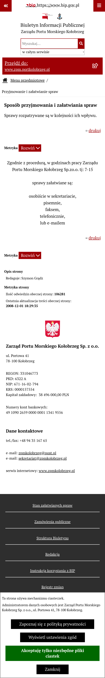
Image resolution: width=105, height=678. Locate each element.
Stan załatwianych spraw (52, 505)
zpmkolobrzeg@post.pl (37, 453)
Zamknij (52, 669)
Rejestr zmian (53, 587)
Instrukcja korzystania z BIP (52, 570)
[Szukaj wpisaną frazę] (81, 43)
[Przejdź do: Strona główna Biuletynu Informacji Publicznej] (5, 80)
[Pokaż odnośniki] (6, 6)
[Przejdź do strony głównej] (52, 24)
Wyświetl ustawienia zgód (52, 637)
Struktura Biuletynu (53, 538)
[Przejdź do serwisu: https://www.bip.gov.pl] (52, 5)
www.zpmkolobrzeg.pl (57, 470)
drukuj (95, 130)
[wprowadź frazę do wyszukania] (49, 43)
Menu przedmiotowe (27, 80)
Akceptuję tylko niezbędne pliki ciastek (52, 653)
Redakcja (52, 554)
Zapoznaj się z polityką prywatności (52, 624)
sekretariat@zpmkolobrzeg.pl (42, 458)
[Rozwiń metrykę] (30, 148)
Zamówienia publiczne (52, 521)
